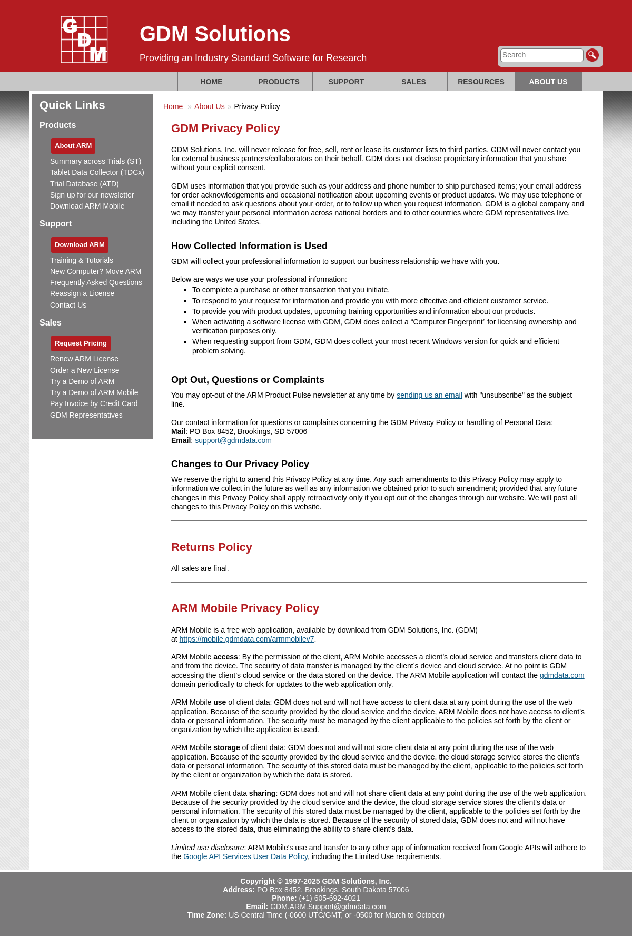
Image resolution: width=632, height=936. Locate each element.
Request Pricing (81, 343)
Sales (413, 81)
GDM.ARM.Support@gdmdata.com (328, 906)
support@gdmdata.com (233, 440)
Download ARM (80, 245)
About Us (548, 81)
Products (279, 81)
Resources (481, 81)
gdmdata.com (562, 675)
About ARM (73, 146)
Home (212, 81)
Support (346, 81)
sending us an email (429, 395)
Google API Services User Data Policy (245, 856)
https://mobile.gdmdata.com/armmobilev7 (247, 639)
